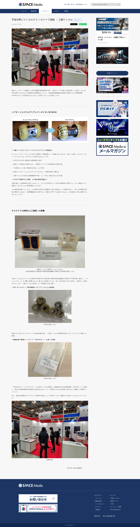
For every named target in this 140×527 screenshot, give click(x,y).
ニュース (23, 11)
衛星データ (114, 501)
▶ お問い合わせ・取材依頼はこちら (76, 4)
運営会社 (97, 516)
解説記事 (34, 11)
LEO (112, 504)
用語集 (66, 11)
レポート (57, 11)
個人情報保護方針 (109, 516)
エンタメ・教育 (116, 507)
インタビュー (45, 11)
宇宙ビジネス (77, 20)
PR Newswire (116, 509)
